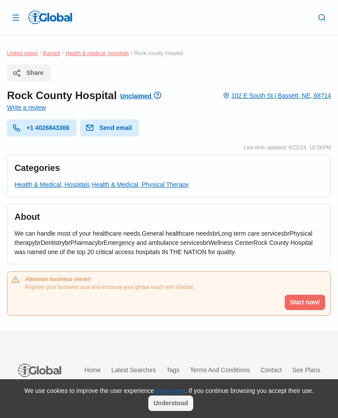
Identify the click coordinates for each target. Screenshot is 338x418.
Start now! (305, 302)
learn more (170, 390)
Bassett (51, 53)
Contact (271, 370)
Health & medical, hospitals (97, 53)
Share (28, 73)
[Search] (322, 17)
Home (92, 370)
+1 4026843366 (41, 127)
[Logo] (50, 17)
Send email (108, 127)
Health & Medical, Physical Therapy (140, 184)
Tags (173, 370)
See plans (306, 370)
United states (22, 53)
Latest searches (133, 370)
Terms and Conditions (220, 370)
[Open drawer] (16, 17)
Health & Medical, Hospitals (52, 184)
